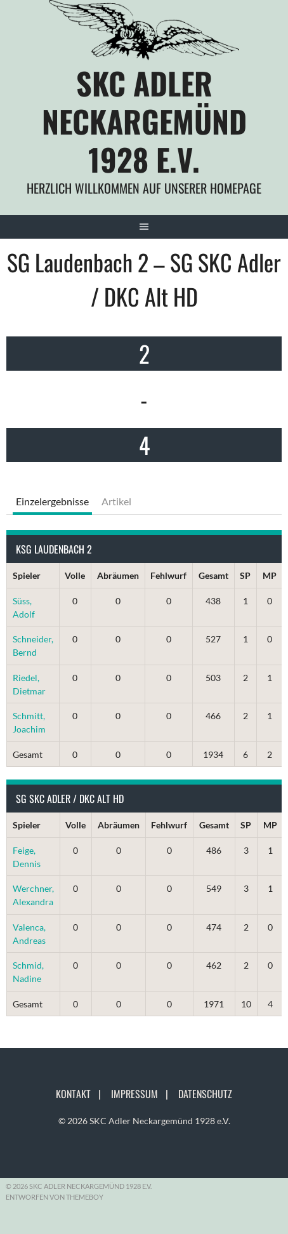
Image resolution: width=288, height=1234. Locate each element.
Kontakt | (82, 1093)
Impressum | (143, 1093)
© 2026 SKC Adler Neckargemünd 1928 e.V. (144, 1120)
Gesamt (213, 575)
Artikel (116, 501)
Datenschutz (205, 1093)
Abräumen (118, 575)
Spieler (27, 575)
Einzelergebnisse (52, 501)
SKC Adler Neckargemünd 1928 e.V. (144, 121)
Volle (75, 575)
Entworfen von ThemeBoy (54, 1197)
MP (270, 575)
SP (245, 575)
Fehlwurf (168, 575)
